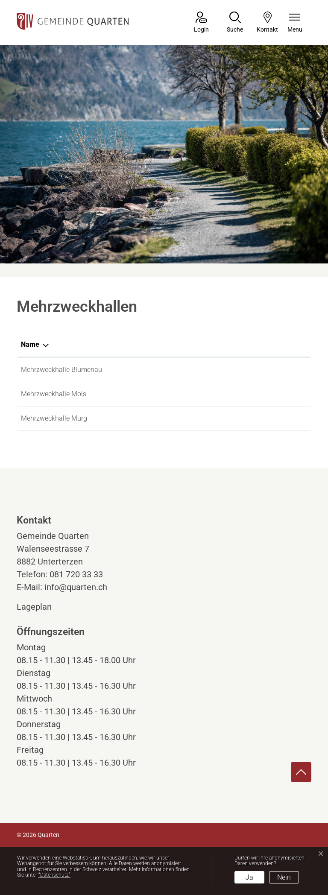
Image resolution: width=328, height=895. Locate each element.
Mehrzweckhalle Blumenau (61, 370)
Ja (249, 877)
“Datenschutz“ (54, 875)
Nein (284, 877)
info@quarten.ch (75, 587)
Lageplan (42, 607)
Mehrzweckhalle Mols (53, 394)
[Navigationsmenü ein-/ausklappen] (294, 23)
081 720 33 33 (76, 574)
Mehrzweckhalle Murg (54, 418)
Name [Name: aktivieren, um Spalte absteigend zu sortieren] (30, 344)
